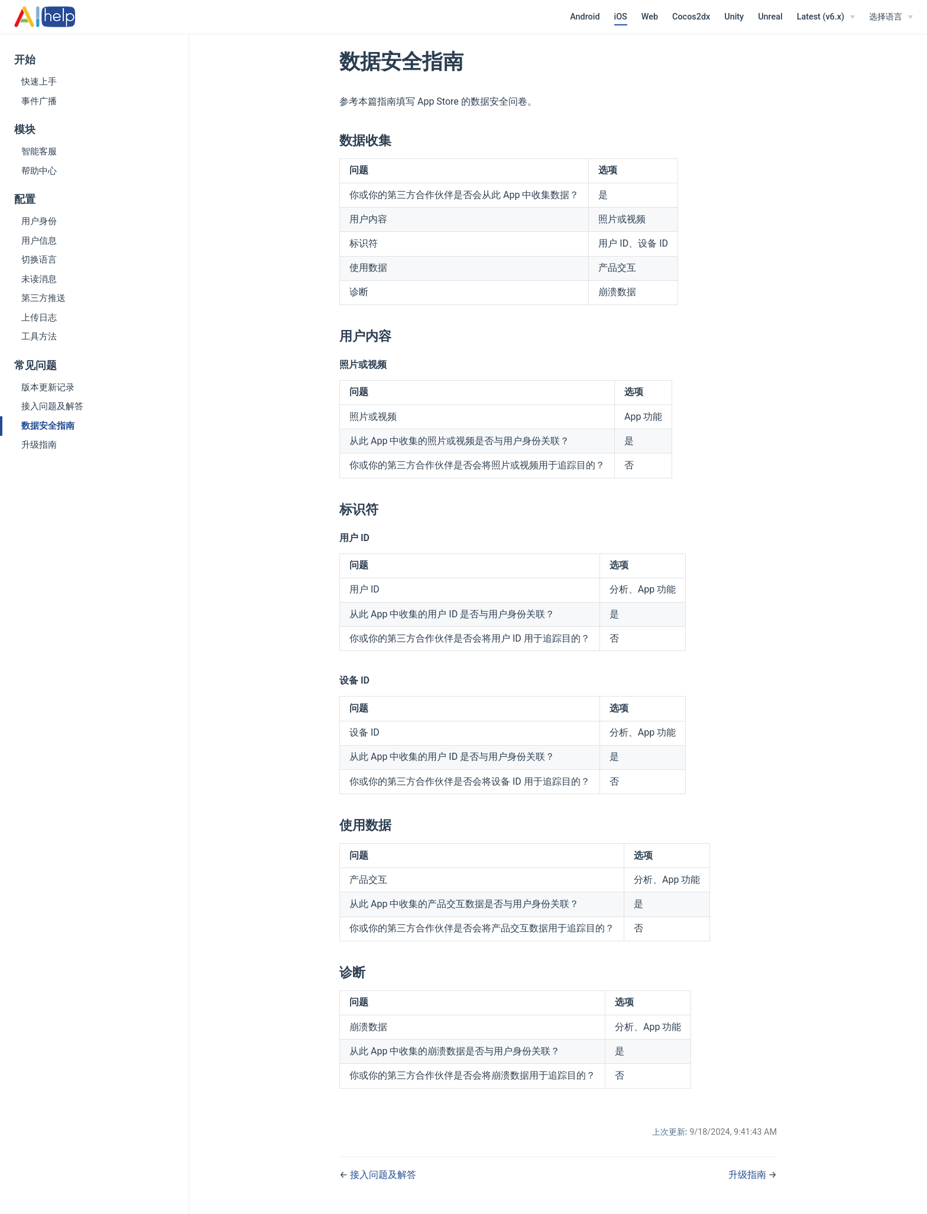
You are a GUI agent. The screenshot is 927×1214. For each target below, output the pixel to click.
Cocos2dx (691, 17)
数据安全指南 (47, 425)
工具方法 (39, 336)
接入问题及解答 (52, 406)
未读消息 (39, 279)
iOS (620, 17)
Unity (734, 17)
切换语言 (39, 259)
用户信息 (39, 240)
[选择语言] (891, 17)
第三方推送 (43, 298)
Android (584, 17)
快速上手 (39, 81)
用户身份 (39, 221)
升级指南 (39, 444)
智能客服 (39, 151)
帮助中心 (39, 171)
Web (649, 17)
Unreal (770, 17)
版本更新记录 (47, 387)
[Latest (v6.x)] (826, 17)
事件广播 (39, 101)
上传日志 (39, 317)
